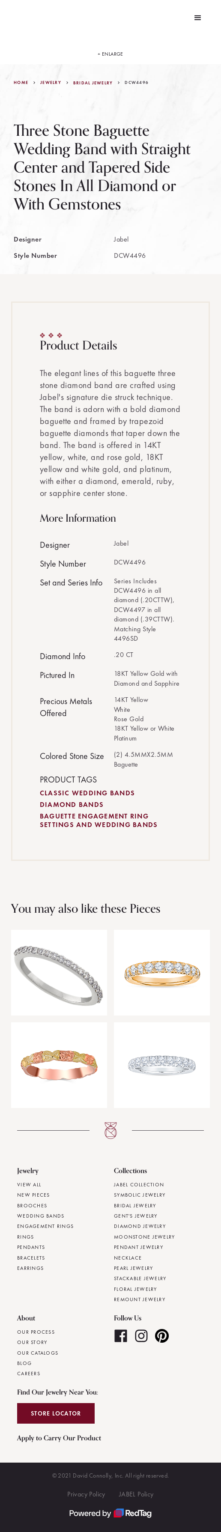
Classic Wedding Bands (87, 793)
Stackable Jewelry (140, 1278)
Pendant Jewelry (138, 1247)
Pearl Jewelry (133, 1268)
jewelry (50, 82)
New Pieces (33, 1195)
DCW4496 (137, 82)
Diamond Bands (72, 804)
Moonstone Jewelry (144, 1237)
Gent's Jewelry (136, 1216)
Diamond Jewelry (140, 1226)
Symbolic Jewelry (139, 1195)
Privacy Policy (86, 1494)
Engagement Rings (45, 1226)
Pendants (31, 1247)
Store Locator (56, 1413)
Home (21, 82)
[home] (12, 18)
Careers (28, 1374)
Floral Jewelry (135, 1289)
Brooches (32, 1206)
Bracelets (31, 1258)
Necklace (128, 1258)
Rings (25, 1237)
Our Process (36, 1332)
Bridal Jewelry (93, 83)
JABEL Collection (139, 1185)
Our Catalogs (37, 1353)
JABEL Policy (136, 1494)
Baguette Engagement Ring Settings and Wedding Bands (99, 820)
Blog (24, 1363)
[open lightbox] (110, 50)
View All (29, 1185)
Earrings (30, 1268)
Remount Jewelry (139, 1299)
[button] (198, 18)
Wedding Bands (40, 1216)
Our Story (32, 1342)
